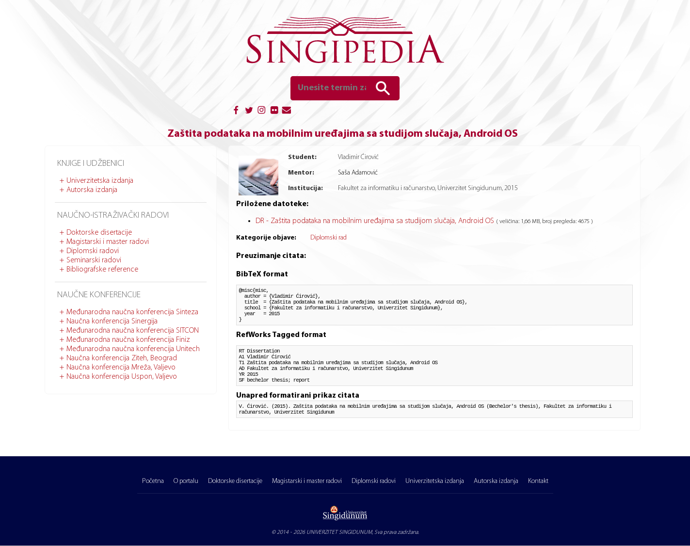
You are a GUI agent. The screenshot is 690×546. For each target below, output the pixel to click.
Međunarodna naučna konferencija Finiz (128, 340)
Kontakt (538, 481)
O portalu (186, 481)
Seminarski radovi (93, 260)
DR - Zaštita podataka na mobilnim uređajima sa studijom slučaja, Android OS (376, 221)
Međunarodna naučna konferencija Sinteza (132, 312)
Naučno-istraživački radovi (113, 215)
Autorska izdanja (91, 190)
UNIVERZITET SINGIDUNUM (339, 532)
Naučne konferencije (99, 295)
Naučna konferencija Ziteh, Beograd (121, 358)
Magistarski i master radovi (107, 242)
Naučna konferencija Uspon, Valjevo (121, 377)
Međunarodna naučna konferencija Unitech (133, 349)
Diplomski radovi (92, 251)
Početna (153, 481)
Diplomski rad (328, 237)
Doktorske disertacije (99, 233)
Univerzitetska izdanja (99, 181)
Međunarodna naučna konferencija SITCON (132, 331)
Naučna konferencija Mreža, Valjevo (121, 367)
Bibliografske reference (102, 269)
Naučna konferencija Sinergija (112, 321)
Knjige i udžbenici (90, 163)
